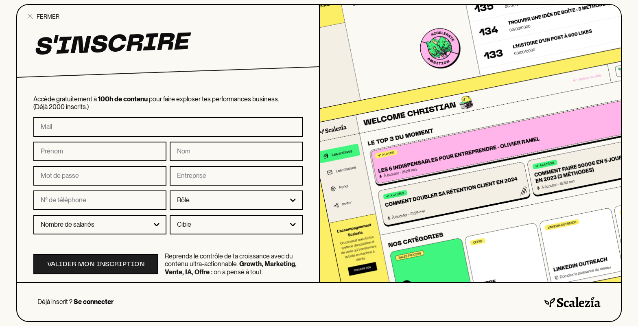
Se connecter (94, 302)
